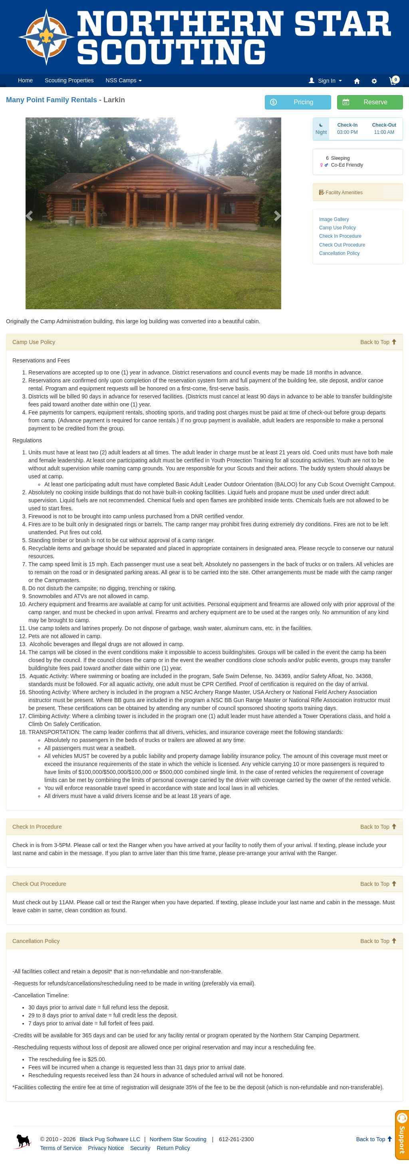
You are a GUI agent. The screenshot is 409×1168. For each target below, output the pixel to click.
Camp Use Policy (337, 228)
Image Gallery (334, 219)
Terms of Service (60, 1148)
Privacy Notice (106, 1148)
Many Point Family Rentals (51, 100)
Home (25, 80)
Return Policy (173, 1148)
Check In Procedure (340, 236)
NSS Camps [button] (124, 80)
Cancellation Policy (339, 253)
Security (140, 1148)
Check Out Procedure (342, 245)
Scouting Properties (69, 80)
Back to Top (378, 342)
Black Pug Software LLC (109, 1139)
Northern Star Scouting (177, 1139)
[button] (326, 80)
